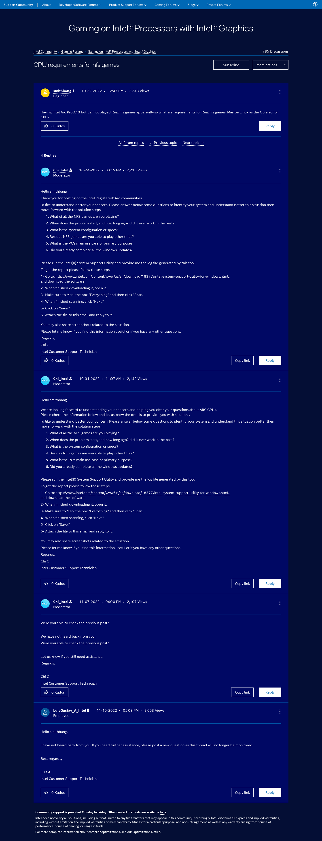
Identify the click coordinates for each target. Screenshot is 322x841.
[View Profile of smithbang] (63, 91)
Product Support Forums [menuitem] (126, 4)
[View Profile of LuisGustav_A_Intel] (71, 710)
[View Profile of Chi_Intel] (62, 170)
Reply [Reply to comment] (270, 360)
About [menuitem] (46, 4)
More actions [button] (266, 64)
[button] (279, 92)
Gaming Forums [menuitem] (166, 4)
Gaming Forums (72, 51)
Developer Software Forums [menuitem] (78, 4)
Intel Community (45, 51)
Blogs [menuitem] (192, 4)
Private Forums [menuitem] (217, 4)
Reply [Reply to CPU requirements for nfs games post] (270, 125)
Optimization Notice (146, 831)
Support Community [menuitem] (18, 4)
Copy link (242, 360)
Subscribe (231, 64)
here (163, 811)
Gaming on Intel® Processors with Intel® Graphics (122, 51)
